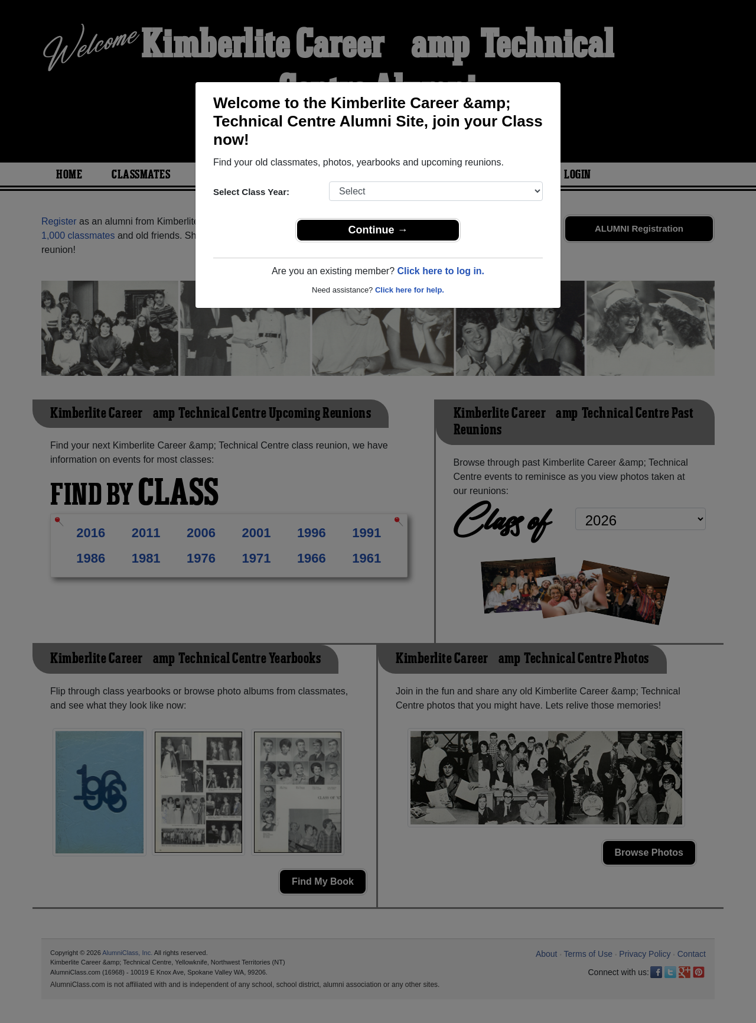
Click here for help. (409, 289)
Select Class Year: (251, 192)
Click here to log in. (440, 271)
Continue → (378, 230)
